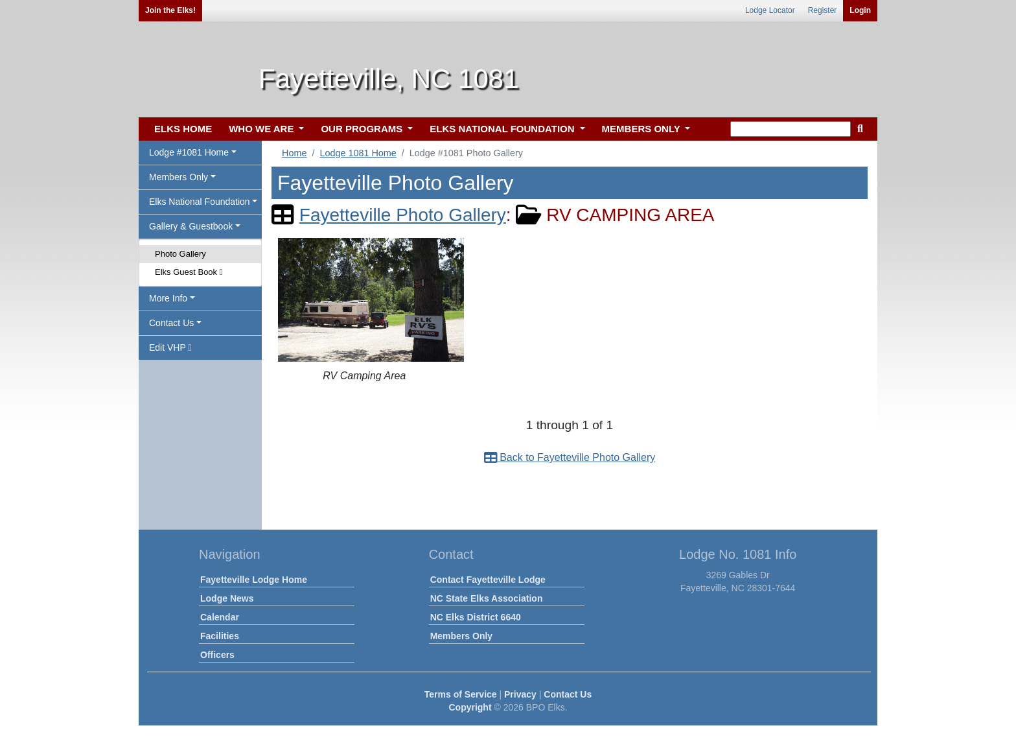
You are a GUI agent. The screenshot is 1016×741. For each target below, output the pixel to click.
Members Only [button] (178, 177)
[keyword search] (790, 129)
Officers (217, 655)
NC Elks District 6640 (475, 617)
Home (294, 153)
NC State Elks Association (486, 598)
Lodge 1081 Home (357, 153)
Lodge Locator (770, 10)
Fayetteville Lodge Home (253, 579)
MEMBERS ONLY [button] (642, 128)
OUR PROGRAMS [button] (363, 128)
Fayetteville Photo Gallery (402, 215)
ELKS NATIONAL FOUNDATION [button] (503, 128)
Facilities (219, 636)
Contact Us (568, 694)
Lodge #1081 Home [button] (189, 152)
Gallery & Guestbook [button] (191, 226)
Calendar (219, 617)
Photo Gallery (180, 254)
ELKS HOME (183, 128)
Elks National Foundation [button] (199, 201)
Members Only (461, 636)
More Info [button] (168, 298)
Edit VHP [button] (170, 347)
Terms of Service (460, 694)
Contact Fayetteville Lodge (488, 579)
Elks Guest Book (188, 272)
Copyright (469, 707)
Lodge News (226, 598)
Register (822, 10)
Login (860, 10)
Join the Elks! (170, 10)
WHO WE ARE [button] (262, 128)
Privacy (520, 694)
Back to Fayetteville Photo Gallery (570, 457)
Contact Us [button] (171, 323)
